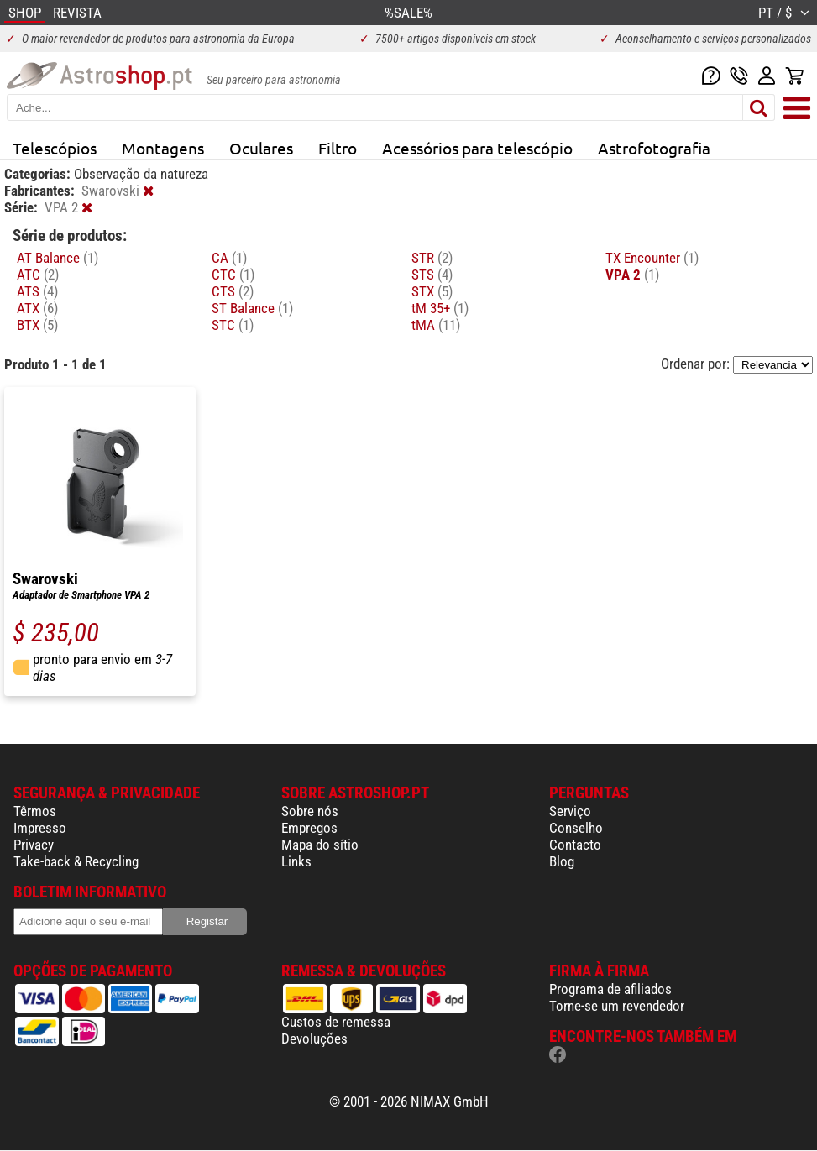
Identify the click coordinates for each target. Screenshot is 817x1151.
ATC (38, 274)
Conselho (576, 827)
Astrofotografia (654, 148)
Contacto (575, 844)
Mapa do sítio (320, 844)
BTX (37, 325)
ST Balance (252, 308)
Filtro (337, 148)
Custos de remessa (335, 1021)
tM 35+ (440, 308)
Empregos (309, 827)
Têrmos (34, 811)
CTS (233, 291)
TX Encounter (652, 257)
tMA (435, 325)
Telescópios (55, 148)
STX (432, 291)
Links (296, 861)
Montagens (163, 148)
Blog (561, 861)
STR (432, 257)
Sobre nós (309, 811)
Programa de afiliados (610, 989)
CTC (233, 274)
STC (233, 325)
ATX (37, 308)
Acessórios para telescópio (477, 148)
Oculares (261, 148)
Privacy (33, 844)
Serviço (570, 811)
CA (229, 257)
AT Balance (57, 257)
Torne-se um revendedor (616, 1005)
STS (432, 274)
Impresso (39, 827)
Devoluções (314, 1038)
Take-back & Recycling (76, 861)
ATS (37, 291)
